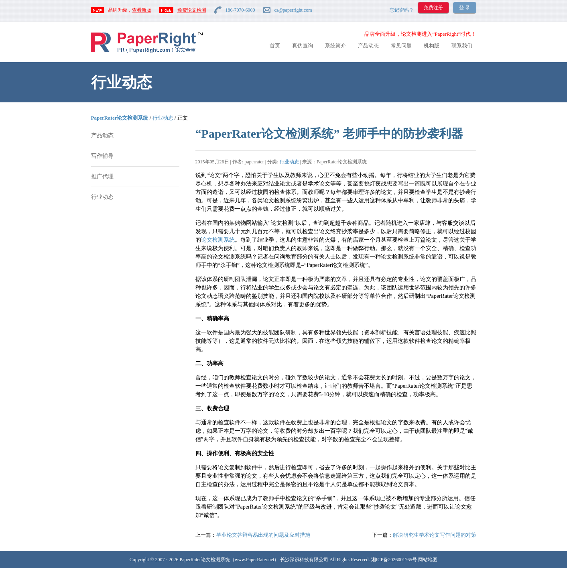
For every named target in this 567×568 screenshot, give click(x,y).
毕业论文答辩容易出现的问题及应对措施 (263, 535)
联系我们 (461, 46)
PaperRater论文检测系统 (119, 118)
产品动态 (368, 46)
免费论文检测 (191, 10)
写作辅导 (102, 156)
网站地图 (427, 559)
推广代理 (102, 176)
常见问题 (401, 46)
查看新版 (141, 10)
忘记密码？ (402, 10)
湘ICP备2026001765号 (394, 559)
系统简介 (335, 46)
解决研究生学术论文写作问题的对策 (434, 535)
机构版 (431, 46)
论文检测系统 (218, 240)
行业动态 (162, 118)
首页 (275, 46)
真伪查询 (302, 46)
